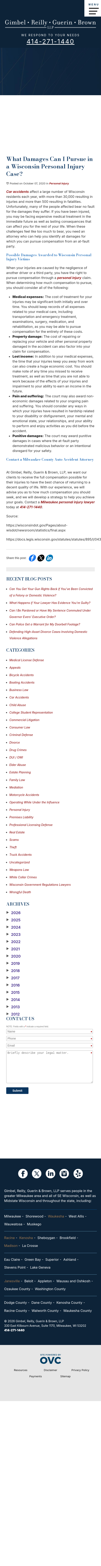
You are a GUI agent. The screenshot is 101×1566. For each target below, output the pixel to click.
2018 (13, 971)
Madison (11, 1246)
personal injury (69, 278)
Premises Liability (21, 817)
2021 (13, 949)
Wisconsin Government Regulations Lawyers (40, 884)
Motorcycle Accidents (24, 795)
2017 (13, 978)
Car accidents (17, 192)
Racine (9, 1238)
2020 (13, 956)
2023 (13, 935)
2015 (13, 992)
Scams (14, 839)
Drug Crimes (18, 750)
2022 (13, 942)
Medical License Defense (26, 660)
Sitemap (65, 1376)
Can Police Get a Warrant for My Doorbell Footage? (44, 624)
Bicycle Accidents (21, 675)
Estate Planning (20, 772)
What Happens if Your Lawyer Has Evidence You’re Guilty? (49, 603)
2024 (13, 927)
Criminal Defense (21, 735)
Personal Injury (59, 183)
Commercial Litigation (24, 720)
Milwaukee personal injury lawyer (68, 502)
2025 (13, 920)
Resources (20, 1370)
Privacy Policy (80, 1370)
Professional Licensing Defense (31, 825)
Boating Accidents (21, 682)
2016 (13, 985)
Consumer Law (19, 727)
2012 (13, 1014)
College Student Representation (31, 712)
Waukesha (56, 1216)
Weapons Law (19, 869)
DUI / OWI (16, 757)
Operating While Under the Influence (34, 802)
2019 (13, 963)
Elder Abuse (17, 765)
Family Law (17, 780)
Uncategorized (19, 862)
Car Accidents (19, 697)
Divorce (14, 742)
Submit (17, 1090)
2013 (13, 1007)
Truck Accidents (20, 854)
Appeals (15, 667)
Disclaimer (50, 1370)
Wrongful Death (20, 892)
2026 (13, 913)
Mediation (16, 787)
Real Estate (17, 832)
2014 (13, 1000)
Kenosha (26, 1238)
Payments (35, 1376)
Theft (13, 847)
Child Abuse (17, 705)
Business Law (18, 690)
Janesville (12, 1281)
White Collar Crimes (23, 877)
